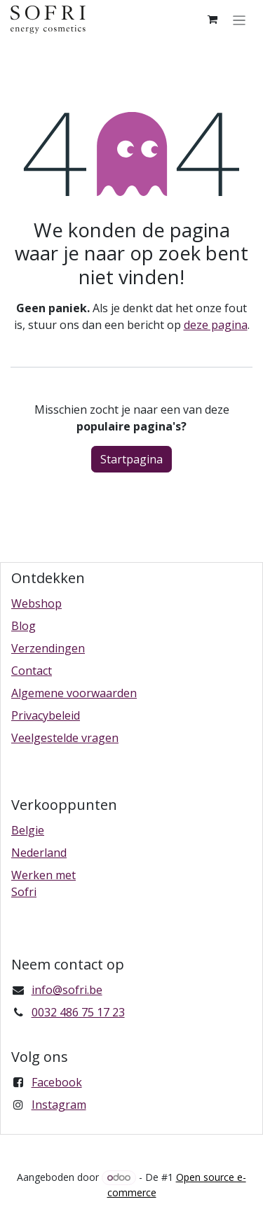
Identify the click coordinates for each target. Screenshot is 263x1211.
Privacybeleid (45, 715)
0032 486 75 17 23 (78, 1012)
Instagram (59, 1104)
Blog (23, 626)
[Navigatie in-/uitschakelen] (239, 20)
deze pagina (216, 324)
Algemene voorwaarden (74, 693)
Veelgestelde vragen (65, 738)
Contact (31, 670)
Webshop (36, 603)
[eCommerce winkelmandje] (212, 19)
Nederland (39, 852)
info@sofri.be (67, 989)
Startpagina (131, 459)
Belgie (27, 830)
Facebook (57, 1082)
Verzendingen (48, 648)
